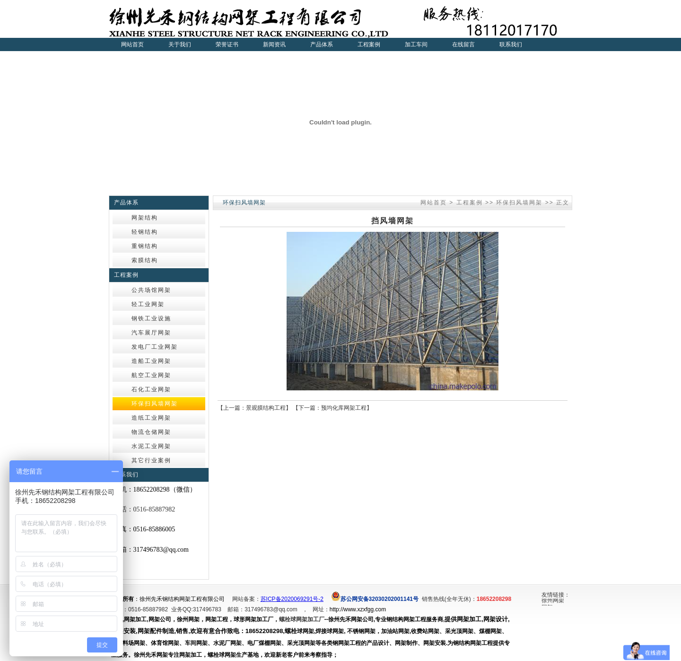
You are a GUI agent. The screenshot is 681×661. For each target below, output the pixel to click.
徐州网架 (552, 601)
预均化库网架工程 (344, 408)
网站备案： (246, 599)
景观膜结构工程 (266, 408)
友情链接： (555, 594)
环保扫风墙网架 (519, 202)
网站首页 (132, 44)
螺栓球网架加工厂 (301, 619)
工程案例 (469, 202)
